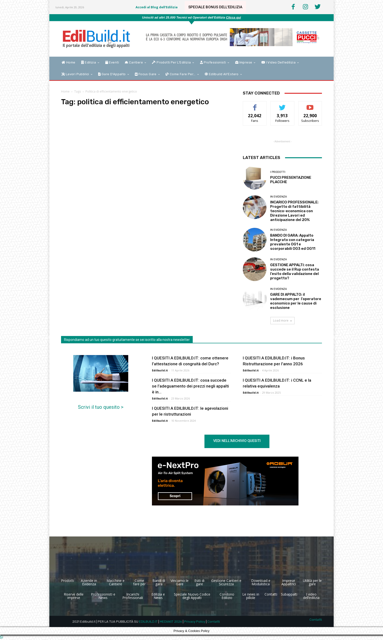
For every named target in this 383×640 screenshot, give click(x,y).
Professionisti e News (103, 596)
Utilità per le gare (312, 582)
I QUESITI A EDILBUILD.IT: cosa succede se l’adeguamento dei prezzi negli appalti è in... (190, 386)
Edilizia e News (158, 596)
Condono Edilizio (227, 596)
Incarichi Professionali (132, 596)
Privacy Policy (194, 621)
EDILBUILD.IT (148, 621)
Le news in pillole (250, 596)
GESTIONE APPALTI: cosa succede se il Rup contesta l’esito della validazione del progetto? (294, 271)
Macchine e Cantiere (115, 582)
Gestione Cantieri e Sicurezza (226, 582)
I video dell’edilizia (311, 596)
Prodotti (67, 580)
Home (65, 91)
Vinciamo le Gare (179, 582)
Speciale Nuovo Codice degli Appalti (192, 596)
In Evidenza (278, 196)
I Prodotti (277, 172)
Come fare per (139, 582)
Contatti (271, 594)
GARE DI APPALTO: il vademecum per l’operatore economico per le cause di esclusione (295, 301)
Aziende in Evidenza (89, 582)
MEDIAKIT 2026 (171, 621)
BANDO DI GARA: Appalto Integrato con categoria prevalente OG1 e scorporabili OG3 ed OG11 (292, 242)
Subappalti (289, 594)
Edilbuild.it (160, 370)
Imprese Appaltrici (288, 582)
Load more (282, 320)
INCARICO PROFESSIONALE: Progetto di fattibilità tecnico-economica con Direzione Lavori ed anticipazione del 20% (294, 211)
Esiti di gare (199, 582)
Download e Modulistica (260, 582)
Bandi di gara (158, 582)
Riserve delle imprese (74, 596)
